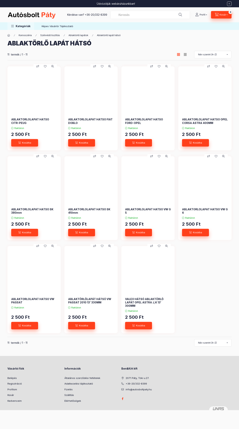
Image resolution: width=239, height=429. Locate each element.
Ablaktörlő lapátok (78, 35)
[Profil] (201, 15)
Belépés (12, 377)
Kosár (10, 394)
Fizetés (68, 389)
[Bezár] (229, 3)
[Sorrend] (213, 54)
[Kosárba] (24, 143)
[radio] (185, 54)
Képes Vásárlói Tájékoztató (57, 26)
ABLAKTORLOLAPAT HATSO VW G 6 (205, 211)
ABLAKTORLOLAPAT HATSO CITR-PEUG (30, 121)
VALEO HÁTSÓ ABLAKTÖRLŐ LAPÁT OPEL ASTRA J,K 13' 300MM (144, 302)
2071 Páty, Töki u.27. (137, 377)
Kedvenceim (14, 400)
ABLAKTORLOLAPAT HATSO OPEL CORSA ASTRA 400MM (205, 121)
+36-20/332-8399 (96, 14)
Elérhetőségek (72, 400)
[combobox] (150, 15)
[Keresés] (180, 14)
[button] (20, 26)
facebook (122, 398)
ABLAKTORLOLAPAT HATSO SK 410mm (89, 211)
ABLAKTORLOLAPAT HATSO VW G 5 (148, 211)
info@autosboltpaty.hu (139, 389)
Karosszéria (25, 35)
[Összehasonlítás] (37, 66)
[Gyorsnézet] (52, 66)
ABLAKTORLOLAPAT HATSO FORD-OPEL (144, 121)
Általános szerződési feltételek (82, 377)
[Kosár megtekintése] (221, 15)
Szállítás (69, 394)
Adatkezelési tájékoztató (78, 383)
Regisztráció (14, 383)
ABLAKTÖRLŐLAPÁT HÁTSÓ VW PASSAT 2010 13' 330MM (89, 300)
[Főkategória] (8, 35)
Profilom (12, 389)
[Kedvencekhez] (45, 66)
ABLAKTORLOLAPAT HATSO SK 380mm (32, 211)
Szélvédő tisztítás (50, 35)
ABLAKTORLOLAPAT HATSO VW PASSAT (32, 300)
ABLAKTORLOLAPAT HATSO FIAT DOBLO (90, 121)
